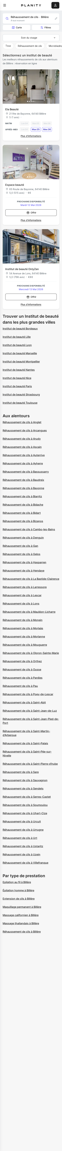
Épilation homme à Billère (18, 890)
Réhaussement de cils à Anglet (22, 422)
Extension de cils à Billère (19, 898)
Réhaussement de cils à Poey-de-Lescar (28, 694)
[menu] (5, 5)
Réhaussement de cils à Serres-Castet (27, 796)
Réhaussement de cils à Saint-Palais (25, 743)
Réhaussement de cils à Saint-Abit (24, 702)
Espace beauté (14, 184)
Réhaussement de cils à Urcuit (22, 821)
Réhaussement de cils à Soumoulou (25, 805)
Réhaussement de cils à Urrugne (23, 829)
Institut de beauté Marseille (20, 353)
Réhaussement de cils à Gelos (21, 554)
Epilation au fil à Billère (17, 882)
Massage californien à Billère (21, 915)
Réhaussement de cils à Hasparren (24, 562)
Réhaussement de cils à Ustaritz (23, 846)
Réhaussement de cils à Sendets (23, 788)
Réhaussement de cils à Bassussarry (26, 471)
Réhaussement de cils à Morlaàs (23, 628)
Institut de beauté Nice (17, 378)
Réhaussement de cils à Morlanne (24, 636)
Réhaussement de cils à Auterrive (24, 455)
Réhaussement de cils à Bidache (23, 504)
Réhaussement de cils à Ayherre (23, 463)
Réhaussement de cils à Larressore (25, 587)
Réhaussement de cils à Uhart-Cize (25, 813)
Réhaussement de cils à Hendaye (23, 570)
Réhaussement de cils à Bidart (22, 513)
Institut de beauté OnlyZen (22, 269)
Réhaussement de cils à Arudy (22, 438)
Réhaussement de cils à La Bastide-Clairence (31, 578)
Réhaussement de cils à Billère (22, 931)
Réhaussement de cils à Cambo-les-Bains (29, 529)
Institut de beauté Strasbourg (21, 394)
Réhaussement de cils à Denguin (23, 537)
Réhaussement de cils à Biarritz (22, 496)
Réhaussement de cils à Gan (20, 545)
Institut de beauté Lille (17, 336)
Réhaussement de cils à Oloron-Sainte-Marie (31, 653)
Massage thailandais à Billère (21, 923)
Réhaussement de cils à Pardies (22, 677)
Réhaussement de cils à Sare (21, 772)
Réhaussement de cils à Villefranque (25, 862)
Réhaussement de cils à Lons (21, 603)
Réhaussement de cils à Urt (20, 838)
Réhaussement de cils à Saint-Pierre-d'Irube (30, 763)
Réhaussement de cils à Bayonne (23, 488)
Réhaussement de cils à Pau (20, 686)
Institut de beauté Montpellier (21, 361)
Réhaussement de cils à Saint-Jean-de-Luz (30, 710)
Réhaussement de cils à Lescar (22, 595)
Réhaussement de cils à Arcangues (25, 430)
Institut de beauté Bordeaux (20, 328)
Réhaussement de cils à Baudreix (23, 480)
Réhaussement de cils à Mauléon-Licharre (29, 611)
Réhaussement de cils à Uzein (21, 854)
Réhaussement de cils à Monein (22, 620)
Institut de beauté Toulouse (20, 402)
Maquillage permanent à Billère (22, 907)
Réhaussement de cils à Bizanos (23, 521)
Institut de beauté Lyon (17, 345)
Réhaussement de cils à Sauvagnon (25, 780)
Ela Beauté (12, 109)
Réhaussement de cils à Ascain (22, 447)
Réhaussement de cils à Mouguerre (25, 644)
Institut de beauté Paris (17, 386)
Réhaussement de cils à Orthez (22, 661)
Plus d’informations (31, 136)
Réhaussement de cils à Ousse (22, 669)
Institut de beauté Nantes (19, 369)
